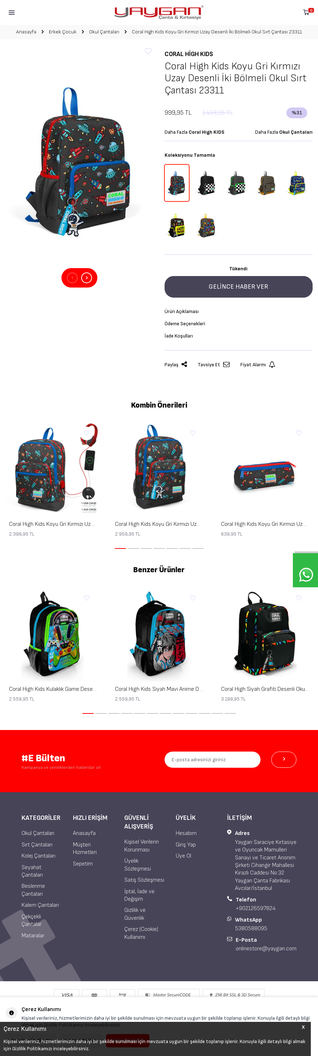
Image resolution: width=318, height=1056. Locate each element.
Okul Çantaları (104, 32)
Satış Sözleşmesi (144, 880)
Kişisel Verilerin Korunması (141, 846)
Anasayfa (26, 32)
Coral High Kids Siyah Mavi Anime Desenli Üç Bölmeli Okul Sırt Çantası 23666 (159, 689)
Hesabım (186, 833)
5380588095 (251, 928)
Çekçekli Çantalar (32, 920)
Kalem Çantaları (40, 905)
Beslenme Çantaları (33, 890)
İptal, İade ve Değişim (139, 895)
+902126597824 (256, 908)
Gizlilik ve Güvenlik (135, 914)
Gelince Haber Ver (238, 286)
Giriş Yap (186, 844)
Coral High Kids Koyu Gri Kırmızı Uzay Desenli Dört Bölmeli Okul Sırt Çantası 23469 (159, 524)
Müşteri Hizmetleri (85, 848)
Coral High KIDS (189, 54)
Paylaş (176, 364)
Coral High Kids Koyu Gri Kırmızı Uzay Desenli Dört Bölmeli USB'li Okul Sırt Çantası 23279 (53, 524)
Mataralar (33, 935)
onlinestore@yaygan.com (266, 948)
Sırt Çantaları (37, 844)
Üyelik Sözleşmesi (137, 865)
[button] (72, 277)
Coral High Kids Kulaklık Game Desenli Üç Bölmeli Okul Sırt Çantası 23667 (53, 689)
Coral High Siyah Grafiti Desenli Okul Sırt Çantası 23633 (265, 689)
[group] (79, 158)
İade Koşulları (179, 336)
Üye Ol (183, 856)
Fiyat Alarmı (257, 364)
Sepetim (83, 863)
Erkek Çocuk (63, 32)
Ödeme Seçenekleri (185, 324)
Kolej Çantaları (38, 856)
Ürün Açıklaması (182, 311)
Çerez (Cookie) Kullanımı (141, 933)
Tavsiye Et (214, 364)
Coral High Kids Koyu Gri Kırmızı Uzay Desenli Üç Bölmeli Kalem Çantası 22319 (265, 524)
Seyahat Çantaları (32, 871)
